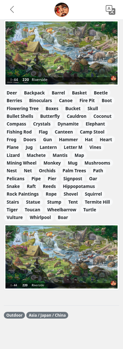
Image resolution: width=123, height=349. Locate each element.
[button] (12, 10)
